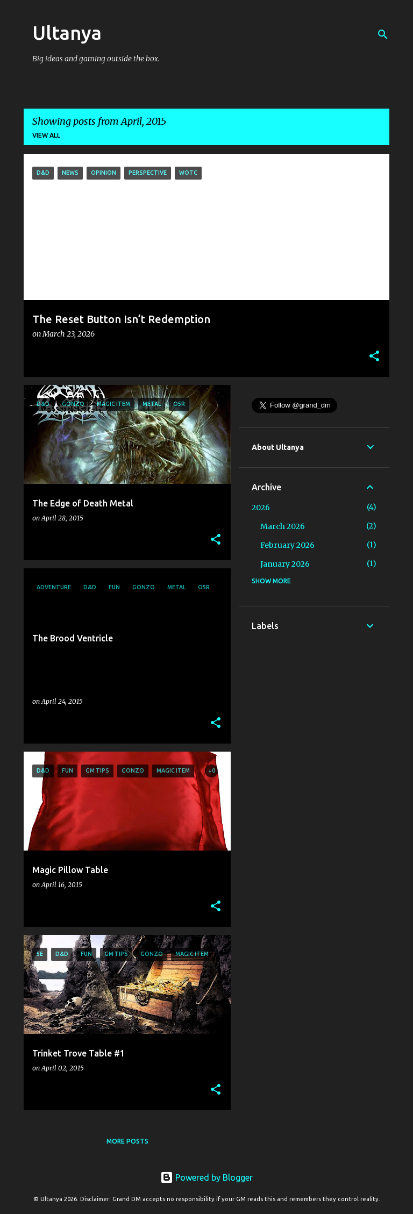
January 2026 (285, 564)
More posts (127, 1141)
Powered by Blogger (206, 1177)
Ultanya (67, 33)
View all (46, 135)
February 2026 (287, 545)
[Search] (382, 34)
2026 (261, 507)
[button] (374, 356)
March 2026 (282, 526)
